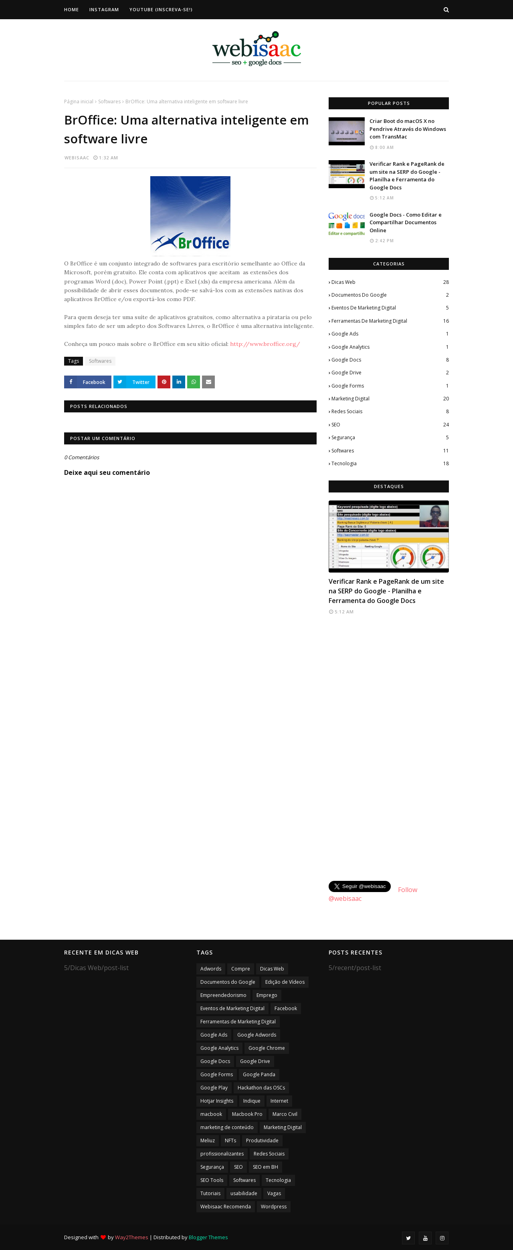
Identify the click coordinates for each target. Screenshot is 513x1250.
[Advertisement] (389, 749)
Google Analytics (390, 347)
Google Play (214, 1087)
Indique (252, 1100)
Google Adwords (256, 1034)
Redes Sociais (390, 411)
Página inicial (78, 101)
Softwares (109, 101)
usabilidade (243, 1193)
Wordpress (274, 1206)
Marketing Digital (390, 398)
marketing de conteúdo (227, 1127)
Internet (279, 1100)
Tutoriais (210, 1193)
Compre (240, 968)
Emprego (266, 995)
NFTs (230, 1140)
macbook (211, 1114)
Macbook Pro (247, 1114)
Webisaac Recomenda (225, 1206)
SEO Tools (211, 1180)
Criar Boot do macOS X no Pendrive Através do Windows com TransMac (408, 128)
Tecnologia (390, 463)
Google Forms (390, 386)
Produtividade (262, 1140)
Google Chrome (266, 1048)
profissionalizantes (222, 1153)
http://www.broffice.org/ (265, 344)
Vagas (274, 1193)
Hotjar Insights (216, 1100)
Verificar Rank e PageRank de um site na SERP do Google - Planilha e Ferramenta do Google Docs (407, 175)
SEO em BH (265, 1167)
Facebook (286, 1008)
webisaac (77, 158)
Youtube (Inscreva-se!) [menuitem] (161, 9)
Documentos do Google (390, 295)
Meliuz (207, 1140)
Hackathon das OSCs (261, 1087)
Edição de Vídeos (285, 982)
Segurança (390, 437)
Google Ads (390, 334)
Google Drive (390, 372)
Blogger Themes (208, 1237)
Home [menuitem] (71, 9)
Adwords (210, 968)
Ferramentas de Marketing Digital (390, 321)
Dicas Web (390, 282)
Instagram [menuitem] (104, 9)
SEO (390, 424)
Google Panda (259, 1074)
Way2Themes (131, 1237)
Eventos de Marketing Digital (390, 307)
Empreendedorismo (223, 995)
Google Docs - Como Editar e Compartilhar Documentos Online (406, 222)
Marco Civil (285, 1114)
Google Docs (390, 360)
